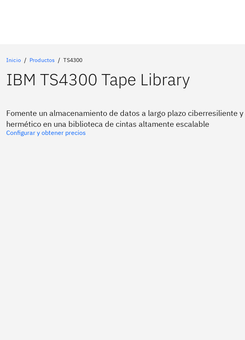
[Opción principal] (122, 132)
